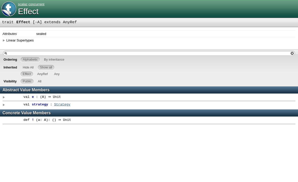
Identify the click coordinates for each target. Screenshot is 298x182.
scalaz (23, 4)
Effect (28, 11)
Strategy (62, 104)
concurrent (36, 4)
